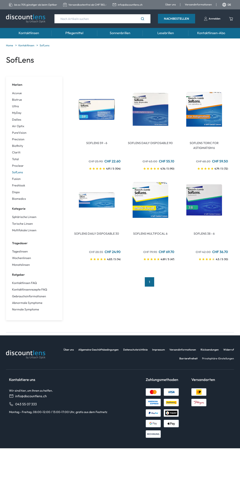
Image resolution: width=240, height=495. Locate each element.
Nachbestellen (176, 18)
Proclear (18, 166)
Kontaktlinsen (29, 33)
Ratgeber (18, 274)
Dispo (16, 192)
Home (10, 45)
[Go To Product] (97, 109)
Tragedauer (20, 243)
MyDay (16, 113)
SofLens (44, 45)
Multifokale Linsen (24, 230)
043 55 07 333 (23, 404)
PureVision (19, 132)
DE (226, 5)
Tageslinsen (20, 251)
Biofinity (17, 146)
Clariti (16, 152)
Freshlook (18, 185)
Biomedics (19, 199)
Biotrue (17, 99)
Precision (18, 139)
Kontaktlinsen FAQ (24, 283)
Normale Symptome (25, 309)
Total (15, 159)
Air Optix (18, 126)
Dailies (16, 119)
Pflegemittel (74, 33)
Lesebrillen (165, 33)
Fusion (16, 179)
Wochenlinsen (21, 258)
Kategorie (19, 208)
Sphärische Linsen (24, 217)
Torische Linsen (22, 223)
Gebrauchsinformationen (29, 296)
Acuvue (17, 93)
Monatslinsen (21, 265)
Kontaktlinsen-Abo (211, 33)
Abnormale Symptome (27, 303)
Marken (17, 84)
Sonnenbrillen (120, 33)
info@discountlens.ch (28, 396)
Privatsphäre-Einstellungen (218, 358)
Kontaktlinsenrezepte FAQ (29, 289)
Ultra (15, 106)
